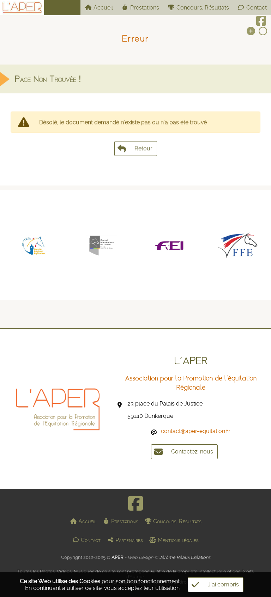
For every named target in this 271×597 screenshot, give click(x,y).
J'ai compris (213, 584)
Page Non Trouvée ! (47, 83)
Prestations (140, 7)
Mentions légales (174, 540)
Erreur (135, 38)
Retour (135, 152)
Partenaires (125, 540)
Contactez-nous (182, 451)
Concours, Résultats (198, 7)
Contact (252, 7)
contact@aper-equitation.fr (195, 431)
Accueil (99, 7)
